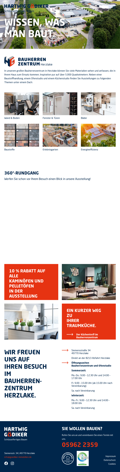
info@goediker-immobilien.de (18, 457)
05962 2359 (80, 445)
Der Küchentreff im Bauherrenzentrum (87, 336)
